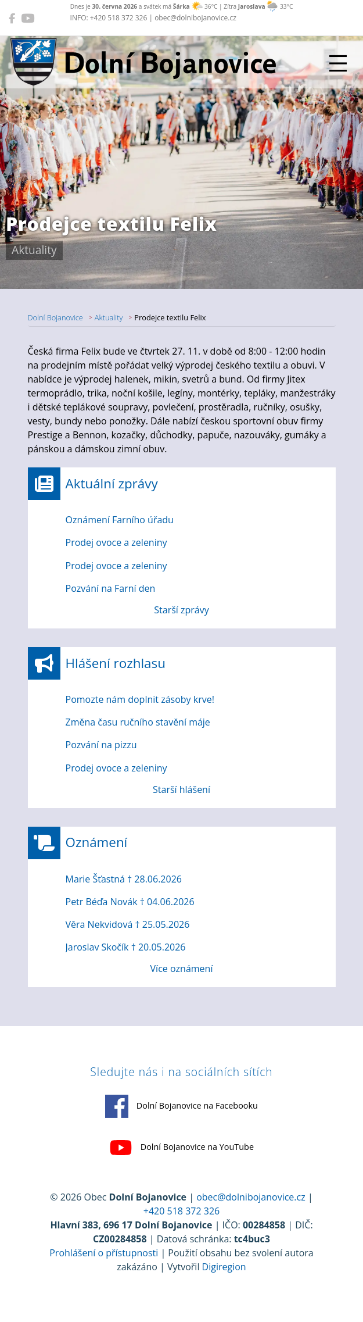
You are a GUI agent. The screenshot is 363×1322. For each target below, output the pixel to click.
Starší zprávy (181, 609)
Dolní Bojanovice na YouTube (181, 1147)
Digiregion (224, 1266)
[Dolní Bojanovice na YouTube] (27, 18)
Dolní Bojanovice (55, 317)
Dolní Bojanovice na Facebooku (181, 1106)
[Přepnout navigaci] (338, 63)
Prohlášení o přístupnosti (103, 1252)
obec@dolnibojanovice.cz (251, 1197)
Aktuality (109, 317)
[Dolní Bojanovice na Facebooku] (12, 18)
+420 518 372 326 (181, 1211)
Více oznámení (181, 968)
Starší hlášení (181, 789)
